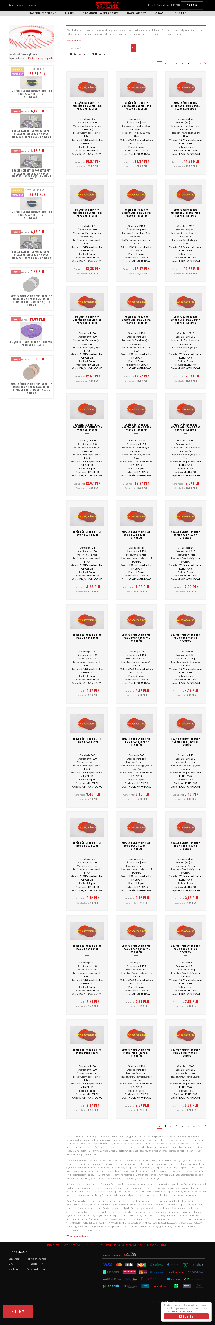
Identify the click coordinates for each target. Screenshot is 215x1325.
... (194, 63)
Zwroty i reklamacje (36, 1269)
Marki (69, 13)
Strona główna (29, 54)
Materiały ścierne (42, 13)
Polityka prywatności (37, 1258)
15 (199, 63)
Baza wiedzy (136, 13)
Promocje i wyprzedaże (100, 13)
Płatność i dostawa (36, 1263)
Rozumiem (186, 1316)
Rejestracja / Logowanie (22, 5)
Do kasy (192, 5)
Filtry (18, 1311)
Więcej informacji (182, 1311)
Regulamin (14, 1269)
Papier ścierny (16, 58)
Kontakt (179, 13)
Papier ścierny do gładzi (40, 58)
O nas (159, 13)
